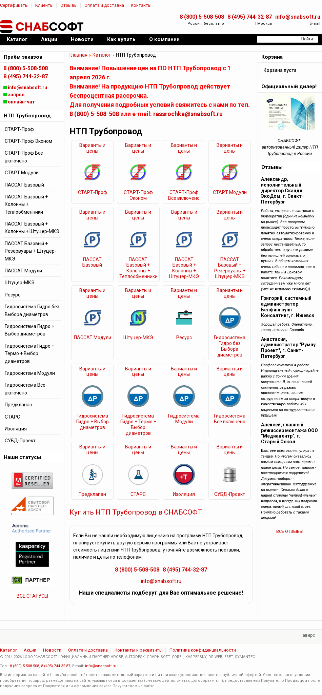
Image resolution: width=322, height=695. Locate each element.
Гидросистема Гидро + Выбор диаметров (92, 421)
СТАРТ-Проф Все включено (184, 195)
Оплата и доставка (104, 5)
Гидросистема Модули (184, 418)
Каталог (102, 55)
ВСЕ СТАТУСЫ (32, 596)
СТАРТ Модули (230, 192)
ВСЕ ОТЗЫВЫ (289, 531)
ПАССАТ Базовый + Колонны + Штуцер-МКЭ (184, 268)
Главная (78, 55)
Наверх (307, 635)
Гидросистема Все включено (229, 418)
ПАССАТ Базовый (92, 262)
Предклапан (92, 494)
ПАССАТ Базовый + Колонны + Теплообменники (138, 268)
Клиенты (44, 5)
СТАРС (138, 494)
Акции (30, 650)
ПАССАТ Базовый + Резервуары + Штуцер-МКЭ (229, 268)
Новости (52, 650)
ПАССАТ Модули (92, 337)
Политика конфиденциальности (202, 650)
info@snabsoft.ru (297, 17)
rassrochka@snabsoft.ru (188, 113)
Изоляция (184, 494)
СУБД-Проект (229, 494)
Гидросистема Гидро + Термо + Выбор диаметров (138, 424)
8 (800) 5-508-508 (202, 17)
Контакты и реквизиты (139, 650)
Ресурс (184, 337)
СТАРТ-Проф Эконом (138, 195)
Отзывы (69, 5)
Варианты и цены (92, 148)
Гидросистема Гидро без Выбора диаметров (229, 346)
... (257, 657)
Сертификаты (14, 5)
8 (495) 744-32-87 (249, 17)
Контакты (141, 5)
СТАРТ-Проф (92, 192)
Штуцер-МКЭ (138, 337)
